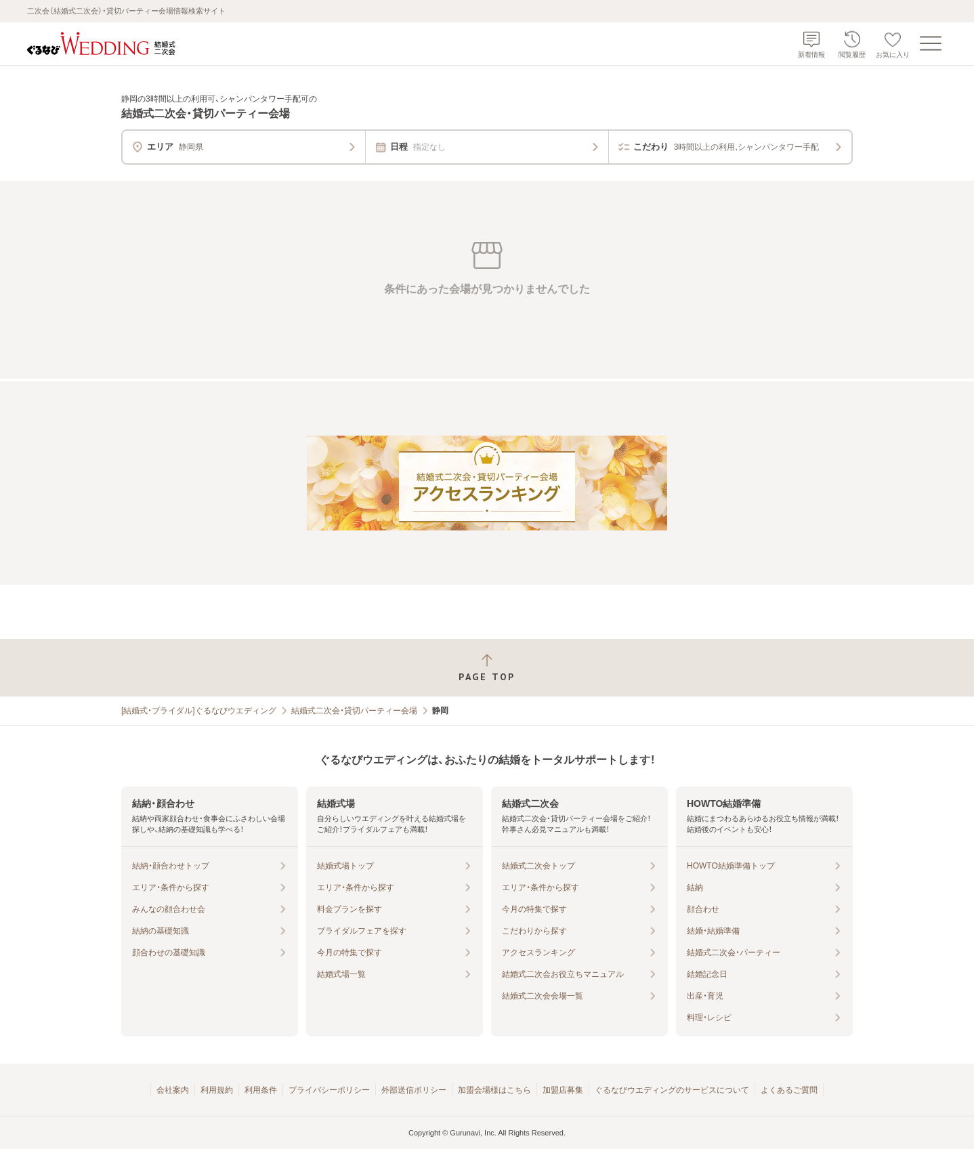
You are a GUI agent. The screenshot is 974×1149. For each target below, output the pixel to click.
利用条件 (261, 1090)
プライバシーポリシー (329, 1090)
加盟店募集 (563, 1090)
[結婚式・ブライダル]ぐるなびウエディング (198, 710)
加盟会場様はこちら (494, 1090)
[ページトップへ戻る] (487, 667)
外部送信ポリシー (413, 1090)
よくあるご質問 (789, 1090)
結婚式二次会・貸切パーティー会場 (354, 710)
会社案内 (172, 1090)
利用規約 (216, 1090)
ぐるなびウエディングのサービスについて (672, 1090)
